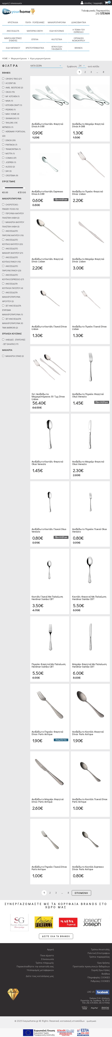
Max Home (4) (12, 114)
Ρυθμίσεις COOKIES (100, 981)
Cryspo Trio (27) (14, 78)
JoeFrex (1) (11, 162)
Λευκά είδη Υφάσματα (56, 47)
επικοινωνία (16, 3)
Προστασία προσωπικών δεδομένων (91, 966)
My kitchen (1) (13, 96)
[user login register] (91, 3)
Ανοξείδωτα (13, 30)
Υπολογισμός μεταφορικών (40, 970)
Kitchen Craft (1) (14, 105)
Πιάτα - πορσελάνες (34, 22)
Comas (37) (11, 157)
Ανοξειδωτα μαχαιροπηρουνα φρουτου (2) (11, 297)
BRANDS (79, 47)
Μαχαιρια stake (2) (15, 356)
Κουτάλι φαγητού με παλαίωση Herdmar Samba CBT (89, 598)
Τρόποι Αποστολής (100, 949)
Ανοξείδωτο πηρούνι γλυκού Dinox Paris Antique (49, 868)
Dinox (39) (11, 140)
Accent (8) (11, 83)
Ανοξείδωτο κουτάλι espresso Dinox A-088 (47, 193)
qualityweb (91, 1021)
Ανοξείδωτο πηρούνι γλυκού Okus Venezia (89, 530)
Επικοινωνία (47, 959)
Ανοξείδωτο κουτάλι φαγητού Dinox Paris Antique (88, 733)
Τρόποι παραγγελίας (99, 956)
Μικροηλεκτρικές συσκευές (13, 39)
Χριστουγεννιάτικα (35, 47)
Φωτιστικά (56, 39)
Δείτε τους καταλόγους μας (40, 976)
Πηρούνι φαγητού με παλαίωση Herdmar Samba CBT (49, 665)
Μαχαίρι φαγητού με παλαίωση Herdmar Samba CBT (89, 665)
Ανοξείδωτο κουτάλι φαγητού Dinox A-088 (47, 125)
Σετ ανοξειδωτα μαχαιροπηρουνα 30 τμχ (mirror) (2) (12, 323)
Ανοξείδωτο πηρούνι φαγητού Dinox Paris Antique (47, 733)
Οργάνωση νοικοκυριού (78, 39)
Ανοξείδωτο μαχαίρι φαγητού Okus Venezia (88, 463)
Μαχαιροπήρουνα (57, 22)
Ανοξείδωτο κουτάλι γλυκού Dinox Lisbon (49, 328)
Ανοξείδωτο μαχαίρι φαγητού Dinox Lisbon (88, 260)
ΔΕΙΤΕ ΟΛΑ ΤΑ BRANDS (56, 936)
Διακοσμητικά (78, 22)
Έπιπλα (35, 39)
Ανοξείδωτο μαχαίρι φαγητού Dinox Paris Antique (47, 800)
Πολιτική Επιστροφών (99, 953)
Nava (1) (9, 100)
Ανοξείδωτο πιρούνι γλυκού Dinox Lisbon (89, 328)
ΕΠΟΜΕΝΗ (81, 892)
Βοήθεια (106, 973)
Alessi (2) (10, 166)
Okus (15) (10, 92)
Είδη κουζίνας (57, 30)
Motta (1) (10, 153)
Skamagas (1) (12, 118)
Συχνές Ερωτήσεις (100, 970)
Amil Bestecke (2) (14, 87)
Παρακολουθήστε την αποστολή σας (35, 966)
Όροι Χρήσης (103, 962)
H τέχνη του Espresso (79, 30)
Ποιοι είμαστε (47, 955)
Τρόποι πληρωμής (44, 962)
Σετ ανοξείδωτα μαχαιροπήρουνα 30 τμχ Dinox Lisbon (48, 396)
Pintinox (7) (11, 144)
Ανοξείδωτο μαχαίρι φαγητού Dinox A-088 (88, 125)
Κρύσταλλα (13, 22)
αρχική (5, 3)
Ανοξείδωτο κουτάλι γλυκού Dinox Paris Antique (89, 800)
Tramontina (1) (13, 149)
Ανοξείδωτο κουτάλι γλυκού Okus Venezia (49, 530)
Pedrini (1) (11, 109)
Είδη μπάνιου (13, 47)
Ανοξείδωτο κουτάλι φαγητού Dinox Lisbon (47, 260)
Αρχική (50, 949)
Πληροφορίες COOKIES (99, 977)
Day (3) (9, 171)
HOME (5, 58)
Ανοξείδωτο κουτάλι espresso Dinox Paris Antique (88, 868)
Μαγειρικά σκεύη (35, 30)
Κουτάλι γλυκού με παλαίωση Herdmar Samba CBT (47, 598)
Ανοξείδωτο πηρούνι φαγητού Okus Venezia (88, 395)
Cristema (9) (12, 175)
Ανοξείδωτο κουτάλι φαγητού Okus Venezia (47, 463)
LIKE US (98, 991)
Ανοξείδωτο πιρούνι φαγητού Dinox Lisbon (87, 193)
